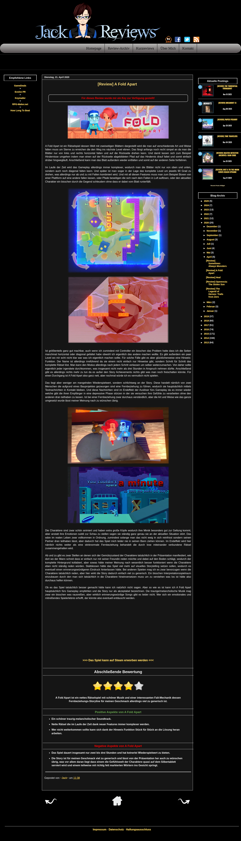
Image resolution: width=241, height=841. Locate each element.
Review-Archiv (118, 48)
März (209, 302)
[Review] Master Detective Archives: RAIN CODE (227, 153)
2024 (206, 205)
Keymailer (20, 98)
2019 (206, 316)
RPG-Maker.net (20, 104)
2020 (206, 222)
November (212, 230)
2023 (206, 209)
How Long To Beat (20, 110)
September (213, 235)
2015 (206, 333)
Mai (209, 252)
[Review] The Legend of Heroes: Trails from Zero (214, 292)
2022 (206, 214)
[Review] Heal (213, 277)
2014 (206, 338)
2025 (206, 201)
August (211, 239)
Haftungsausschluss (138, 829)
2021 (206, 218)
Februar (211, 306)
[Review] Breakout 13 (227, 102)
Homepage (93, 48)
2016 (206, 329)
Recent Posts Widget (218, 185)
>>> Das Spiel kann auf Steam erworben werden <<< (118, 660)
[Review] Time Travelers (227, 136)
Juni (209, 248)
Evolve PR (20, 92)
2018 (206, 320)
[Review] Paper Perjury (227, 119)
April (209, 257)
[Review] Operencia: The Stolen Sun (216, 283)
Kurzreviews (145, 48)
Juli (209, 244)
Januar (211, 311)
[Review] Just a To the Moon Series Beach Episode (227, 170)
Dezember (212, 226)
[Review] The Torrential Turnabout (227, 87)
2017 (206, 325)
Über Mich (168, 48)
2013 (206, 342)
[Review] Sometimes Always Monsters (216, 263)
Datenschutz (116, 829)
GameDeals (20, 85)
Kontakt (188, 48)
